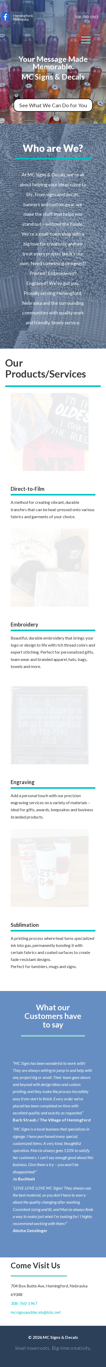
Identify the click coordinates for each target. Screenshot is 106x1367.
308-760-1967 (24, 1303)
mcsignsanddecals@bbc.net (36, 1312)
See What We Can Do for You (53, 105)
